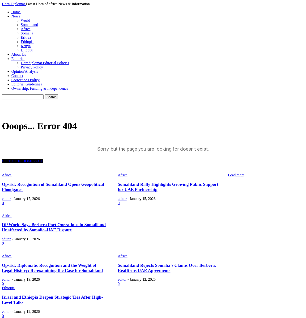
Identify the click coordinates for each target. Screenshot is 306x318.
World (25, 20)
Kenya (26, 46)
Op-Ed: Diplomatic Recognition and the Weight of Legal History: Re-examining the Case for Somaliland (52, 268)
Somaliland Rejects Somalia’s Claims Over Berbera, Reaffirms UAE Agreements (167, 268)
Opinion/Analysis (24, 71)
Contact (17, 76)
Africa (25, 29)
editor (6, 199)
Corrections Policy (25, 80)
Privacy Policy (32, 67)
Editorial (18, 59)
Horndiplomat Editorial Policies (45, 63)
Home (16, 12)
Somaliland (29, 25)
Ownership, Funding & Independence (39, 88)
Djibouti (27, 50)
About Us (18, 54)
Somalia (27, 33)
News (15, 16)
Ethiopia (27, 42)
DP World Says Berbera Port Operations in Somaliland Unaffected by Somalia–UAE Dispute (54, 227)
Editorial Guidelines (26, 84)
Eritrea (26, 37)
